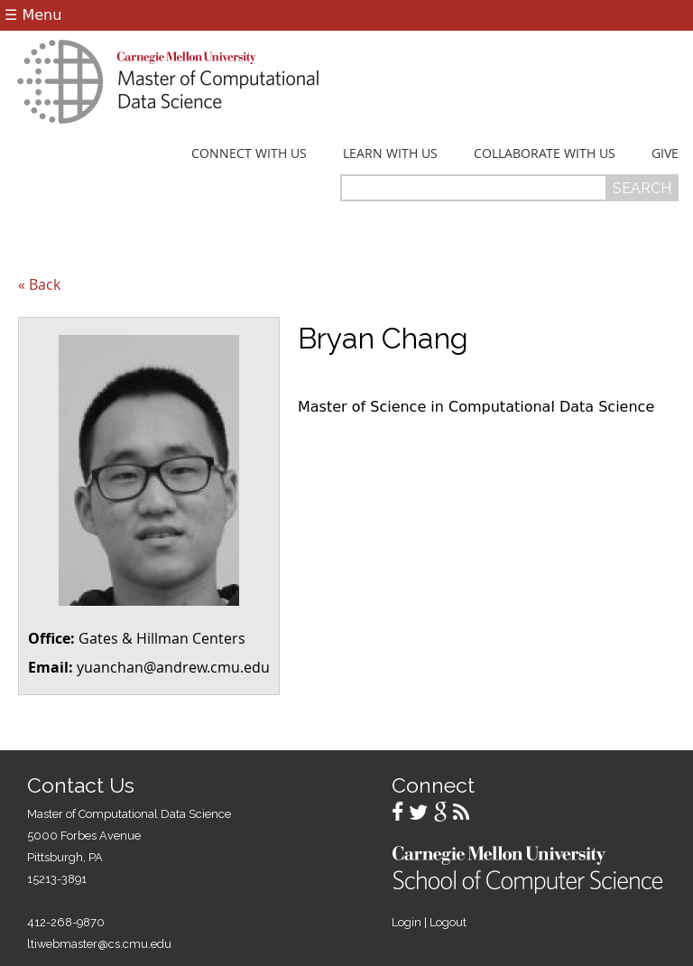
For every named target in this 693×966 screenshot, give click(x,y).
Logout (448, 922)
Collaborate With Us (544, 153)
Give (665, 153)
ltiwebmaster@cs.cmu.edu (99, 944)
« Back (39, 284)
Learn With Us (390, 153)
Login (406, 922)
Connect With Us (249, 153)
